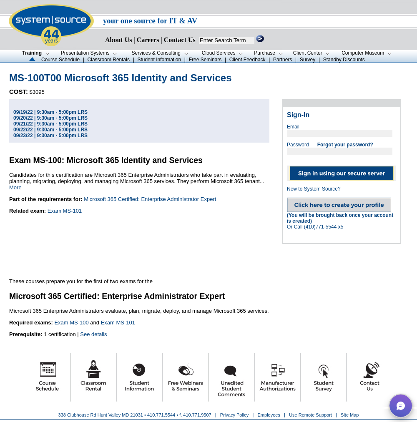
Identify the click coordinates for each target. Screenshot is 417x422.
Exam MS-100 (71, 322)
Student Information (159, 60)
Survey (307, 60)
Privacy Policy (235, 414)
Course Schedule (60, 60)
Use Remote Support (310, 414)
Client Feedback (247, 60)
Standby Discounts (344, 60)
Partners (282, 60)
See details (93, 334)
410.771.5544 (161, 414)
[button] (401, 406)
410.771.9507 (197, 414)
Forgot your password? (345, 145)
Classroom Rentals (109, 60)
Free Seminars (205, 60)
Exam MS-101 (65, 211)
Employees (269, 414)
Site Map (350, 414)
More (15, 187)
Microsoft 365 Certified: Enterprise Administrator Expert (150, 199)
